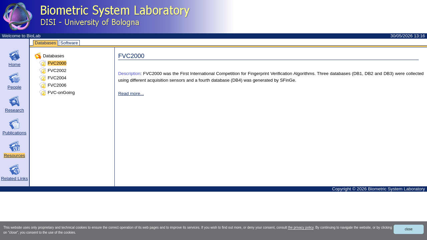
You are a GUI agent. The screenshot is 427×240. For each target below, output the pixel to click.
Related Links (14, 178)
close (408, 229)
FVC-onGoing (61, 92)
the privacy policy (300, 227)
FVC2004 (57, 77)
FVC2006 (57, 85)
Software (69, 42)
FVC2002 (57, 70)
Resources (14, 155)
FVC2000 (57, 63)
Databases (45, 42)
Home (15, 64)
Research (14, 110)
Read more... (131, 93)
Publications (14, 132)
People (15, 87)
